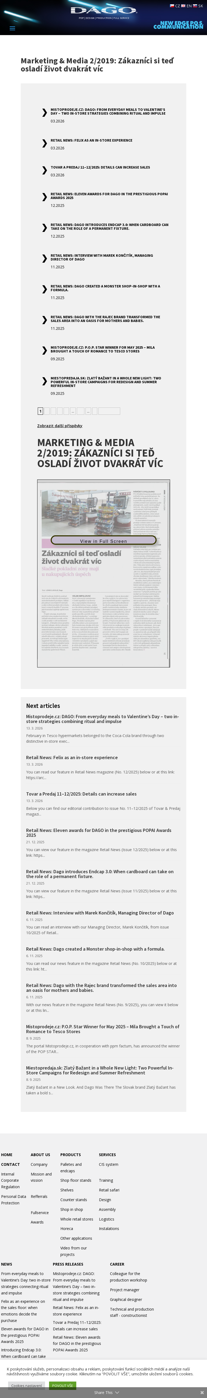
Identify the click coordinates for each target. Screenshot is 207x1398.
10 (80, 411)
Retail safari (109, 1190)
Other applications (76, 1238)
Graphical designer (126, 1299)
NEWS (6, 1264)
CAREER (117, 1264)
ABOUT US (40, 1154)
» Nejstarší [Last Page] (109, 411)
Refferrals (39, 1196)
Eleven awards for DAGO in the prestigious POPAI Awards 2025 (25, 1335)
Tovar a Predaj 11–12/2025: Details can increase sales (100, 167)
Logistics (106, 1219)
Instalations (109, 1228)
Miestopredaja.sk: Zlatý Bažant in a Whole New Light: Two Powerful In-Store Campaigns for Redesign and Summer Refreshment (106, 382)
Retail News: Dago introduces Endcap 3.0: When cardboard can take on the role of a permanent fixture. (109, 226)
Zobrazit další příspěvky (59, 425)
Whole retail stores (76, 1219)
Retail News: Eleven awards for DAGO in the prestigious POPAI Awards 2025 (109, 195)
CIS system (108, 1164)
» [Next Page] (95, 411)
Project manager (124, 1289)
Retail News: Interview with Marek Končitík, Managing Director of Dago (102, 257)
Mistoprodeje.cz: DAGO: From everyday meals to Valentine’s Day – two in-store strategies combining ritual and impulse (108, 111)
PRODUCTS (70, 1154)
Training (106, 1180)
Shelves (67, 1190)
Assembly (107, 1209)
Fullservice (40, 1212)
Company (39, 1164)
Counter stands (73, 1199)
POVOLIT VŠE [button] (62, 1385)
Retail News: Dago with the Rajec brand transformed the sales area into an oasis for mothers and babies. (105, 318)
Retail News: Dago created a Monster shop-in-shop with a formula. (105, 288)
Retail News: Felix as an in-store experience (91, 140)
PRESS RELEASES (68, 1264)
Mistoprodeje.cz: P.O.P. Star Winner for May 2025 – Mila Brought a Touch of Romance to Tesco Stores (103, 349)
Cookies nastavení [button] (26, 1385)
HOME (6, 1154)
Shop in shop (71, 1209)
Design (105, 1199)
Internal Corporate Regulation (10, 1180)
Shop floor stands (75, 1180)
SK (198, 5)
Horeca (66, 1228)
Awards (37, 1222)
